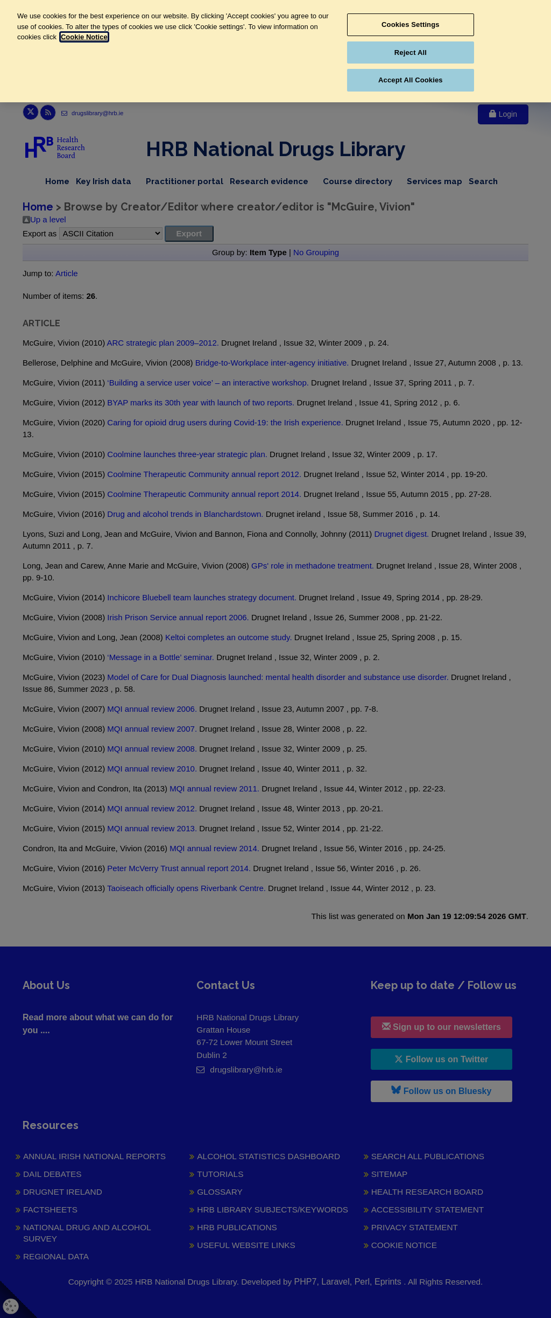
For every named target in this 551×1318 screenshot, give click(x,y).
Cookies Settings (411, 24)
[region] (275, 51)
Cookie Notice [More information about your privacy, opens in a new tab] (84, 37)
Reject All (410, 52)
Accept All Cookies (410, 80)
